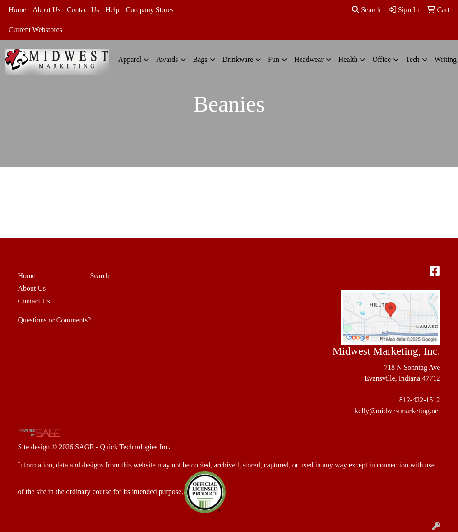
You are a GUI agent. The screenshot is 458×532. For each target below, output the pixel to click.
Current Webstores (35, 29)
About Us (46, 10)
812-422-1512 (419, 400)
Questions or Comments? (54, 320)
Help (112, 10)
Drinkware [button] (237, 59)
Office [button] (381, 59)
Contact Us (83, 10)
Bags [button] (200, 59)
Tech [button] (413, 59)
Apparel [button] (130, 59)
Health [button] (348, 59)
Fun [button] (273, 59)
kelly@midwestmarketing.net (397, 411)
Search (366, 10)
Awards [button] (167, 59)
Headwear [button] (309, 59)
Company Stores (150, 10)
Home (17, 10)
